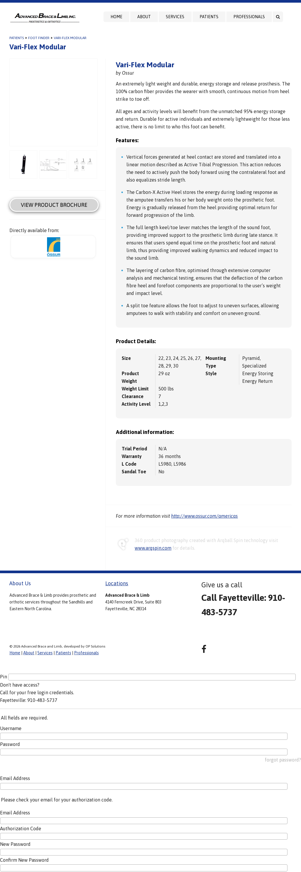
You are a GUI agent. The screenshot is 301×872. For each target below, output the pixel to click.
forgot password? (283, 759)
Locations (116, 583)
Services (175, 16)
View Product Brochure (54, 205)
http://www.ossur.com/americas (204, 516)
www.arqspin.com (153, 548)
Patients (209, 16)
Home (116, 16)
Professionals (249, 16)
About (144, 16)
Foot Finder (38, 38)
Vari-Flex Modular (70, 38)
